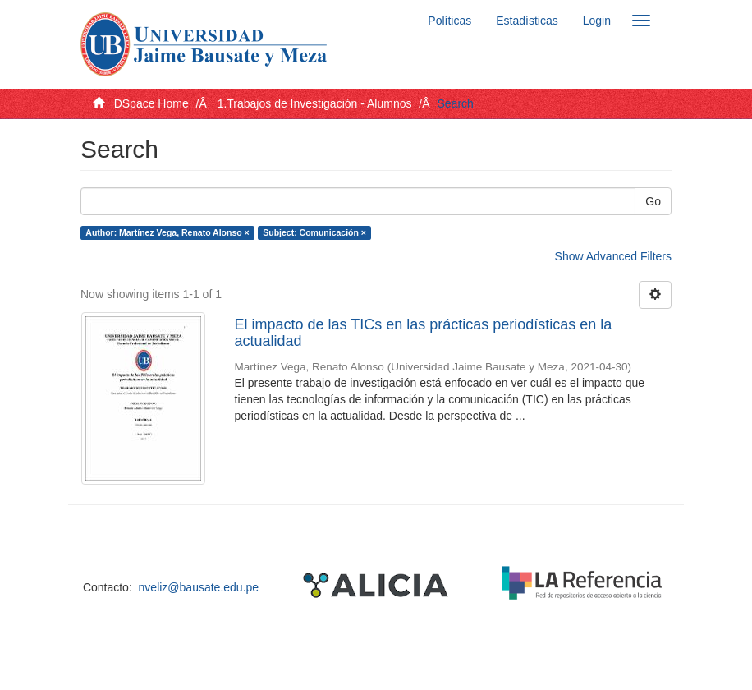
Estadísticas (526, 20)
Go (653, 201)
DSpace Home (151, 103)
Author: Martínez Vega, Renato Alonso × (167, 232)
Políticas (449, 20)
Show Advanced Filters (613, 256)
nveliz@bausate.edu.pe (199, 587)
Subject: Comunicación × (314, 232)
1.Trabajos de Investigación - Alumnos (315, 103)
